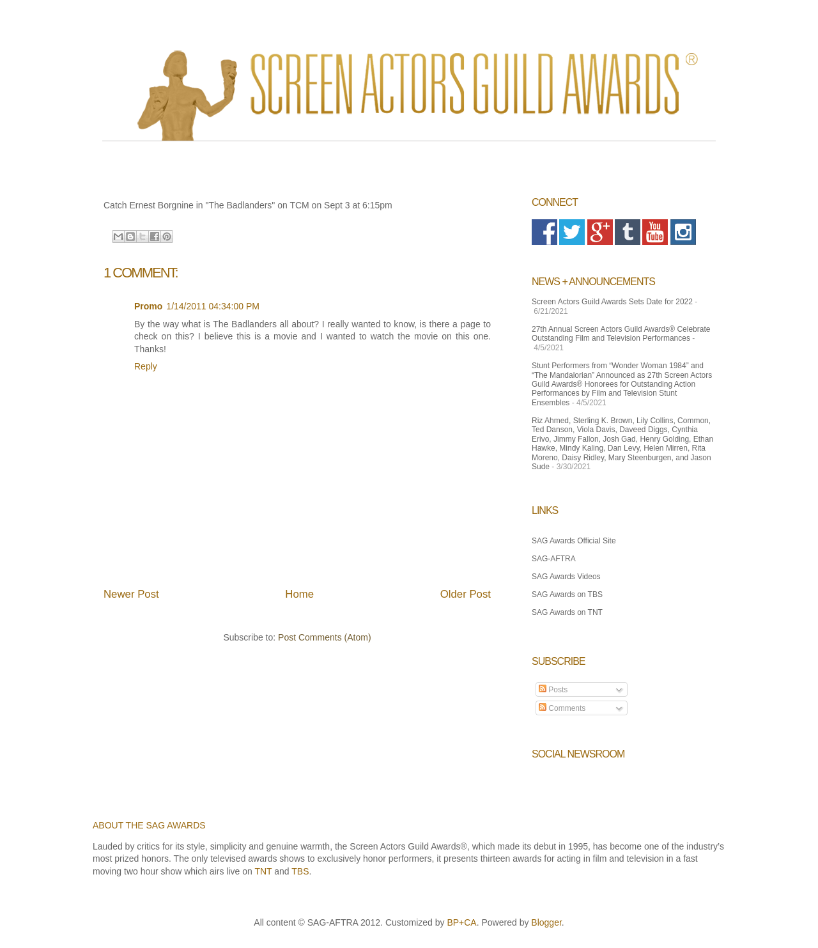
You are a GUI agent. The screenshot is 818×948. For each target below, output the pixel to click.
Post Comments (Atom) (324, 637)
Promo (148, 306)
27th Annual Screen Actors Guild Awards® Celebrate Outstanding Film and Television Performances (621, 334)
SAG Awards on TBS (567, 594)
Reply (145, 366)
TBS (300, 871)
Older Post (465, 594)
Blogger (546, 922)
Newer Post (131, 594)
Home (299, 594)
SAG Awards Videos (566, 576)
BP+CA (461, 922)
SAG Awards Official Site (574, 540)
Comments (562, 708)
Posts (553, 689)
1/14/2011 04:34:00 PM (212, 306)
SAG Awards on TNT (567, 612)
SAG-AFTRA (554, 558)
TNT (263, 871)
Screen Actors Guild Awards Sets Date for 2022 (612, 301)
